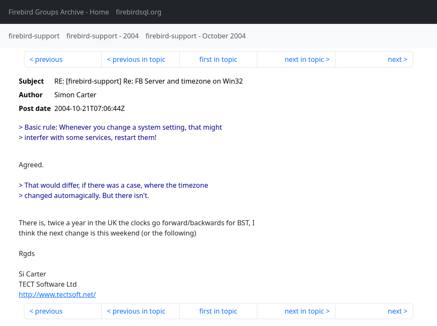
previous (48, 59)
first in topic (218, 59)
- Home (59, 12)
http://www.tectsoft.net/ (57, 294)
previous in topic (139, 59)
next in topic (304, 59)
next (395, 59)
